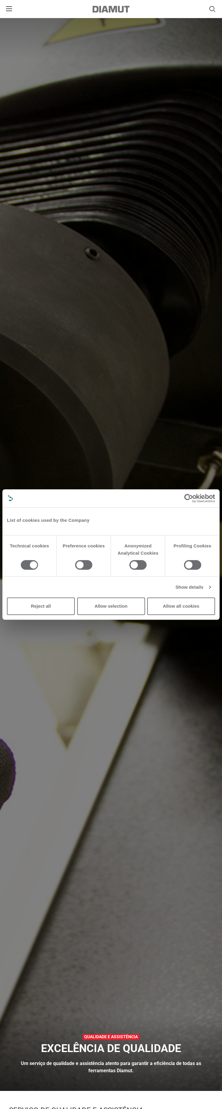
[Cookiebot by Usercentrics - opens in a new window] (188, 498)
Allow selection (110, 606)
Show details (190, 587)
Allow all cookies (181, 606)
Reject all (41, 606)
